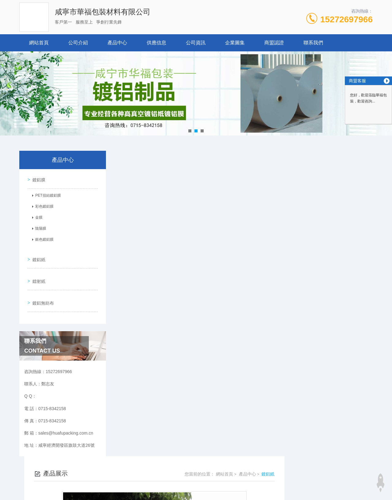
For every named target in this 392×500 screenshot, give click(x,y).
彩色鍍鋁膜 (42, 204)
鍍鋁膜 (36, 177)
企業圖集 (235, 42)
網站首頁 (39, 42)
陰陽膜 (38, 226)
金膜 (36, 215)
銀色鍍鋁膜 (42, 237)
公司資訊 (195, 42)
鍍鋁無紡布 (41, 288)
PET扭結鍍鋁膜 (45, 193)
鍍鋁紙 (36, 253)
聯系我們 (313, 42)
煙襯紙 (151, 344)
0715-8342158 (165, 463)
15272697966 (346, 19)
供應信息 (156, 42)
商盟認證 (274, 42)
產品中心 (117, 42)
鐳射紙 (36, 270)
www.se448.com (15, 496)
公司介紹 (78, 42)
